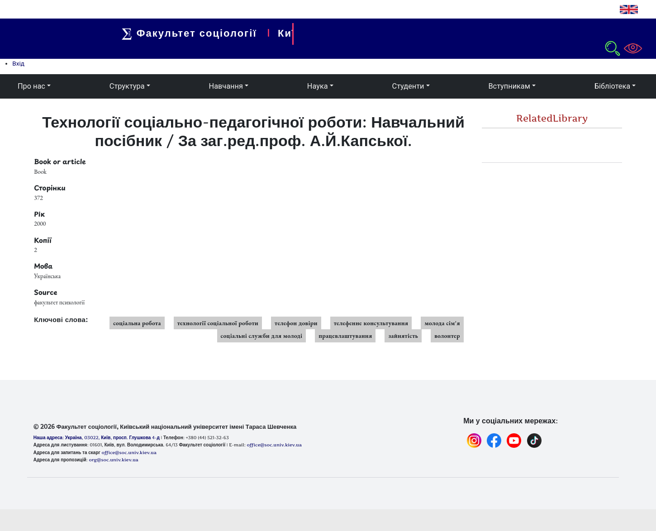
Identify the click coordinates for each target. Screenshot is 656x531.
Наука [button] (317, 86)
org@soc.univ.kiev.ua (113, 459)
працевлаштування (345, 336)
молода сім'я (442, 323)
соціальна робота (137, 323)
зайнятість (403, 336)
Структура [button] (127, 86)
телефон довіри (296, 323)
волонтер (447, 336)
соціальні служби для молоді (262, 336)
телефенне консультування (371, 323)
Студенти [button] (408, 86)
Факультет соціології (195, 33)
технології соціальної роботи (217, 323)
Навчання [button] (226, 86)
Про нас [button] (31, 86)
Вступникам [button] (509, 86)
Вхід (18, 63)
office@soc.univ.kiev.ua (128, 452)
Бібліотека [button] (612, 86)
